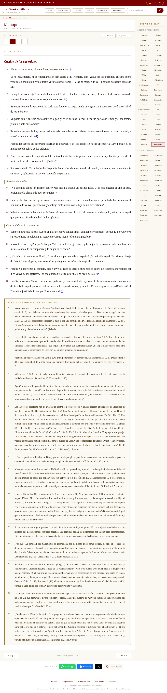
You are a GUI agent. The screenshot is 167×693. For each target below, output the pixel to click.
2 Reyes (158, 60)
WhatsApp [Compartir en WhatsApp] (67, 666)
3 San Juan (144, 215)
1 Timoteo (144, 190)
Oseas (144, 120)
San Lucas (144, 161)
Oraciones (117, 10)
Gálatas (144, 175)
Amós (144, 125)
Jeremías (158, 105)
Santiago (158, 200)
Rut (158, 50)
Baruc (158, 110)
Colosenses (158, 180)
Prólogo (54, 681)
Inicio (50, 10)
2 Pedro (158, 205)
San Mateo (144, 156)
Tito (144, 195)
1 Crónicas (144, 65)
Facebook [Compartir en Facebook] (85, 666)
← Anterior (108, 36)
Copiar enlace (113, 666)
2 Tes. (158, 185)
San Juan (158, 161)
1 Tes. (144, 185)
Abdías (158, 125)
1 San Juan (144, 210)
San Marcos (158, 156)
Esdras (144, 70)
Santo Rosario (84, 681)
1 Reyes (144, 60)
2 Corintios (158, 171)
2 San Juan (158, 210)
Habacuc (158, 134)
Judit (158, 75)
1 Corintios (144, 171)
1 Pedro (144, 205)
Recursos (101, 10)
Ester (144, 80)
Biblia (89, 10)
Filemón (158, 195)
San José (78, 10)
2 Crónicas (158, 65)
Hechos (144, 165)
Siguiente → (123, 36)
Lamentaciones (144, 110)
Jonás (144, 130)
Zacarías (144, 144)
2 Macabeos (144, 85)
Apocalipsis (144, 220)
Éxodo (158, 35)
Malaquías (13, 18)
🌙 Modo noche (155, 3)
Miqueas (158, 130)
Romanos (158, 165)
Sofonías (144, 139)
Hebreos (144, 200)
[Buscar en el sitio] (160, 10)
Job (158, 85)
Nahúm (144, 134)
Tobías (144, 75)
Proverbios (158, 90)
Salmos (144, 90)
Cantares (158, 95)
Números (158, 40)
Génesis (144, 35)
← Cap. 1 (11, 655)
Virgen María (63, 10)
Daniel (158, 115)
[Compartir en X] (98, 666)
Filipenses (144, 180)
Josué (158, 45)
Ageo (158, 139)
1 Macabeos (158, 80)
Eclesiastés (144, 95)
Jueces (144, 50)
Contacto (112, 681)
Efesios (158, 175)
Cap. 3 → (123, 655)
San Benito (99, 681)
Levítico (144, 40)
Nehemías (158, 70)
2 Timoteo (158, 190)
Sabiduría (143, 100)
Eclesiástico (158, 100)
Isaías (144, 105)
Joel (158, 120)
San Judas (158, 215)
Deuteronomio (144, 45)
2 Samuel (158, 55)
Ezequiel (144, 115)
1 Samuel (144, 55)
